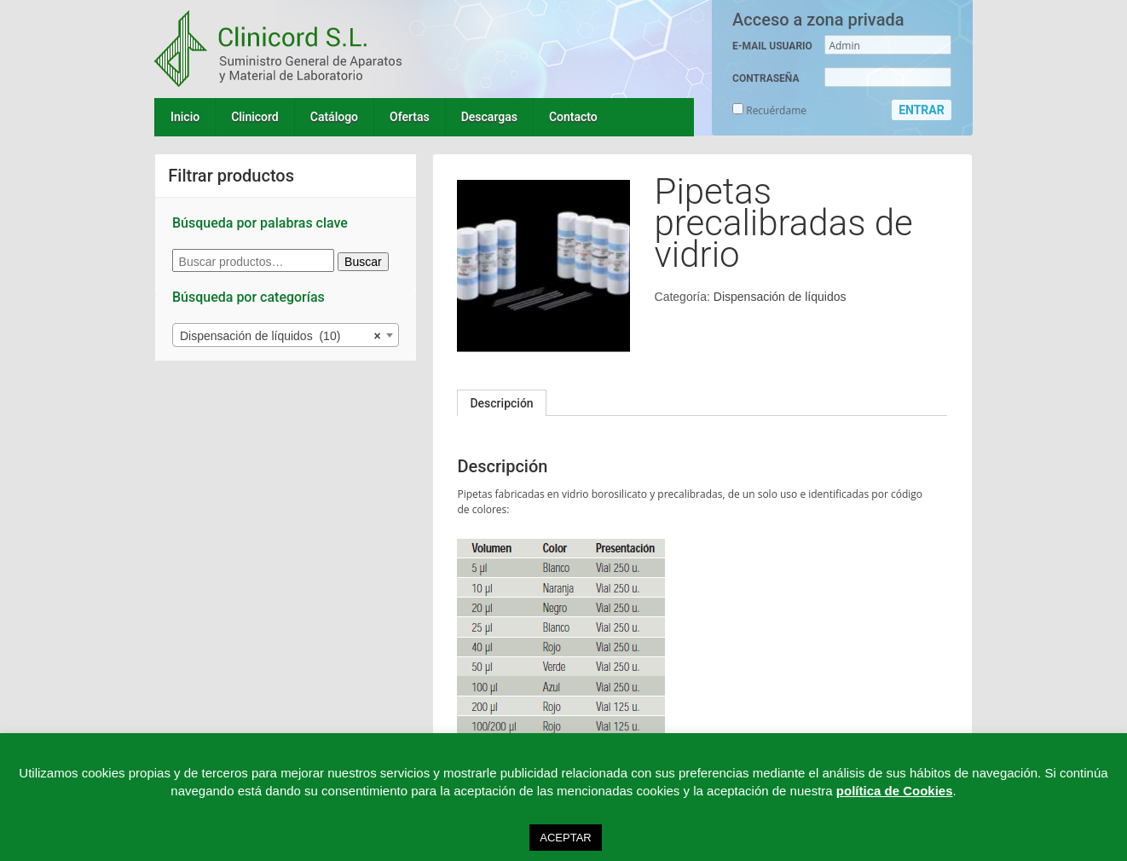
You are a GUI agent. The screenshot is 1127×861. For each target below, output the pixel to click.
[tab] (501, 403)
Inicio (184, 117)
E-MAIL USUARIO (772, 46)
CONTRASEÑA (765, 78)
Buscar (363, 262)
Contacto (573, 117)
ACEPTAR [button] (565, 837)
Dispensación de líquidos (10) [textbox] (280, 336)
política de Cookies (894, 790)
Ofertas (410, 117)
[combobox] (285, 335)
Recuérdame (769, 110)
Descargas (489, 117)
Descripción (501, 403)
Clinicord (255, 117)
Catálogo (334, 117)
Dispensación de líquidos (780, 296)
